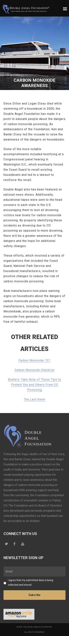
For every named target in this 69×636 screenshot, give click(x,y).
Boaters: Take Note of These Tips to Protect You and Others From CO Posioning (34, 385)
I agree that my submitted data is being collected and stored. (30, 582)
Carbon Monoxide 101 (34, 360)
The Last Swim (34, 399)
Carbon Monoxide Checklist (34, 370)
